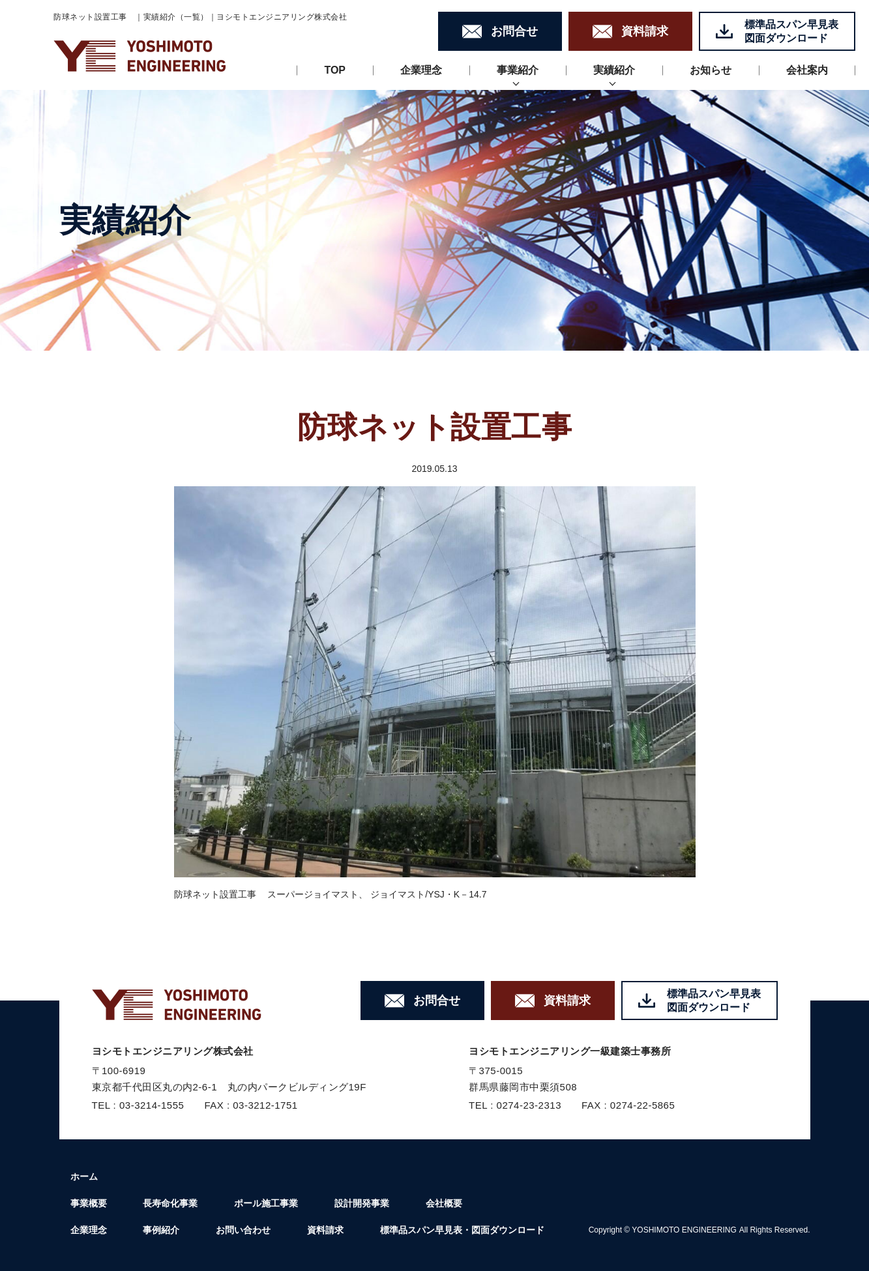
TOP (335, 70)
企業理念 (421, 70)
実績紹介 (614, 70)
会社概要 (444, 1203)
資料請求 (325, 1230)
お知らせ (710, 70)
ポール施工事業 (266, 1203)
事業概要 (88, 1203)
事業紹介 (517, 70)
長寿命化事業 (170, 1203)
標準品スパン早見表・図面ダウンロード (462, 1230)
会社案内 (807, 70)
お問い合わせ (243, 1230)
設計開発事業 (361, 1203)
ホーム (84, 1176)
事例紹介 (161, 1230)
